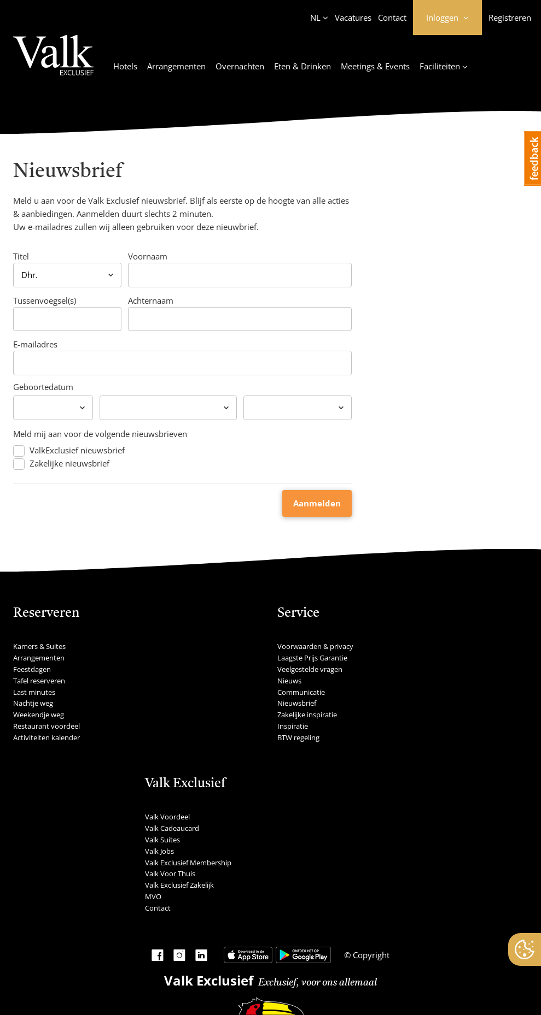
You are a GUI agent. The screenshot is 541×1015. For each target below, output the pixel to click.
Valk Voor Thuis (170, 873)
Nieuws (289, 681)
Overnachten (240, 66)
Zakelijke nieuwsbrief (69, 463)
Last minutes (34, 692)
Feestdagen (32, 669)
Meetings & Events (375, 66)
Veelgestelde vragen (309, 669)
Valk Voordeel (167, 817)
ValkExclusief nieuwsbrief (77, 450)
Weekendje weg (38, 714)
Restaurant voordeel (46, 726)
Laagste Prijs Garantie (312, 658)
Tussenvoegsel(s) (44, 300)
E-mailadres (35, 344)
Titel (21, 256)
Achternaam (150, 300)
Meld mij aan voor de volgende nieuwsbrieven (100, 433)
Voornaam (147, 256)
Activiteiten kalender (46, 737)
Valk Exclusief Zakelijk (179, 885)
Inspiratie (292, 726)
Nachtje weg (33, 703)
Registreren (509, 17)
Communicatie (301, 692)
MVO (153, 896)
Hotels (125, 66)
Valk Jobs (159, 851)
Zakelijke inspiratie (307, 714)
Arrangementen (176, 66)
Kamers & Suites (39, 646)
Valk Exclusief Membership (188, 863)
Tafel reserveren (39, 681)
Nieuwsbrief (296, 703)
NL (315, 17)
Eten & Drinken (302, 66)
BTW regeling (298, 737)
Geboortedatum (43, 386)
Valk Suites (162, 840)
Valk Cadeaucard (172, 828)
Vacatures (353, 17)
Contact (392, 17)
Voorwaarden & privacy (315, 646)
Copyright (370, 954)
